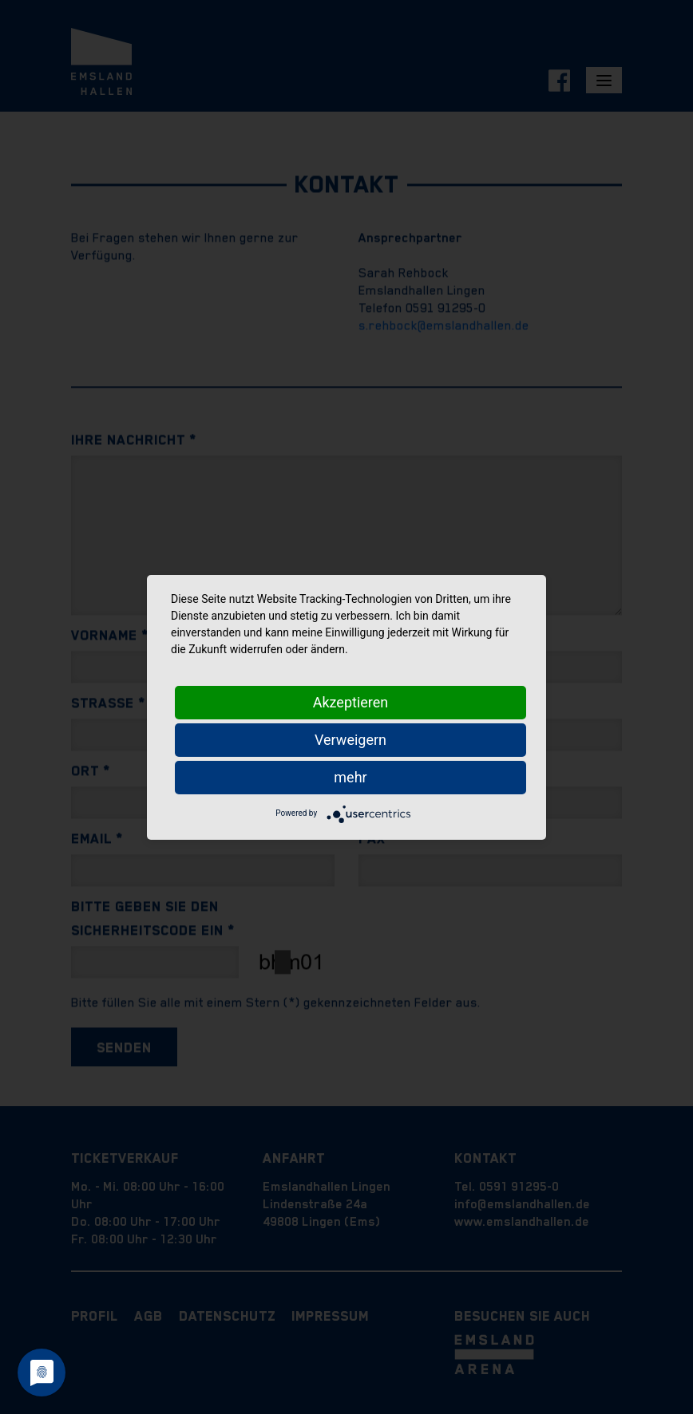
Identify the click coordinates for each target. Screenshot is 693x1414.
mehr (350, 777)
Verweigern (350, 739)
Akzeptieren (351, 702)
